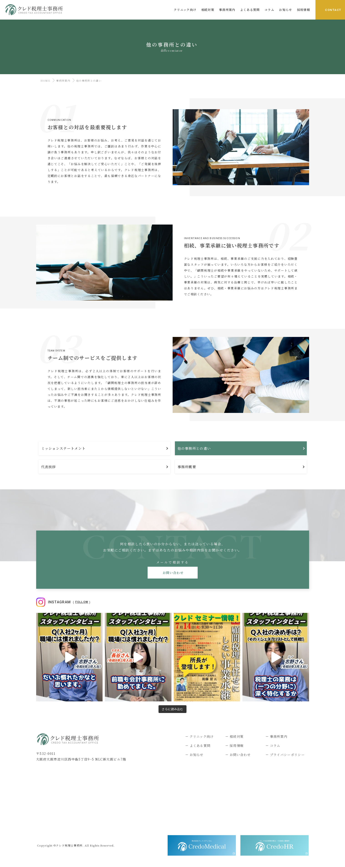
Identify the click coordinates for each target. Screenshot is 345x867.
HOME (44, 80)
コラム (275, 745)
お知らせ (197, 754)
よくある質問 (200, 745)
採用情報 (237, 745)
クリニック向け (202, 736)
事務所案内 (63, 80)
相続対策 (237, 736)
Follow (81, 602)
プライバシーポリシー (287, 754)
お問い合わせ (172, 572)
